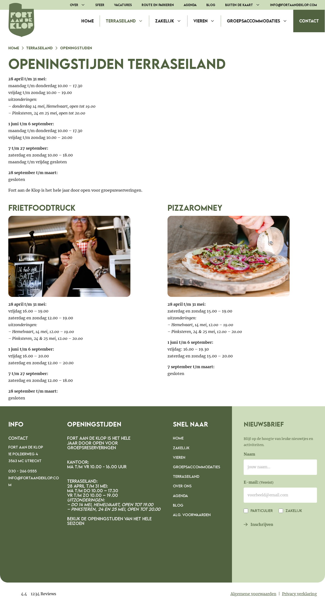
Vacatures (123, 5)
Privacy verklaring (299, 593)
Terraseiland (127, 21)
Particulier (261, 510)
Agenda (190, 5)
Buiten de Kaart (245, 5)
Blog (210, 5)
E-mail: (258, 483)
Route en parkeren (158, 5)
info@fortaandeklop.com (293, 5)
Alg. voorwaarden (192, 514)
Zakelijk (171, 21)
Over (80, 5)
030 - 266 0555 (22, 471)
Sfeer (99, 5)
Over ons (182, 486)
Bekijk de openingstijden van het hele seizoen (109, 521)
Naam (249, 454)
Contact (309, 20)
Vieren (207, 21)
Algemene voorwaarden (253, 593)
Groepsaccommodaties (260, 21)
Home (87, 20)
